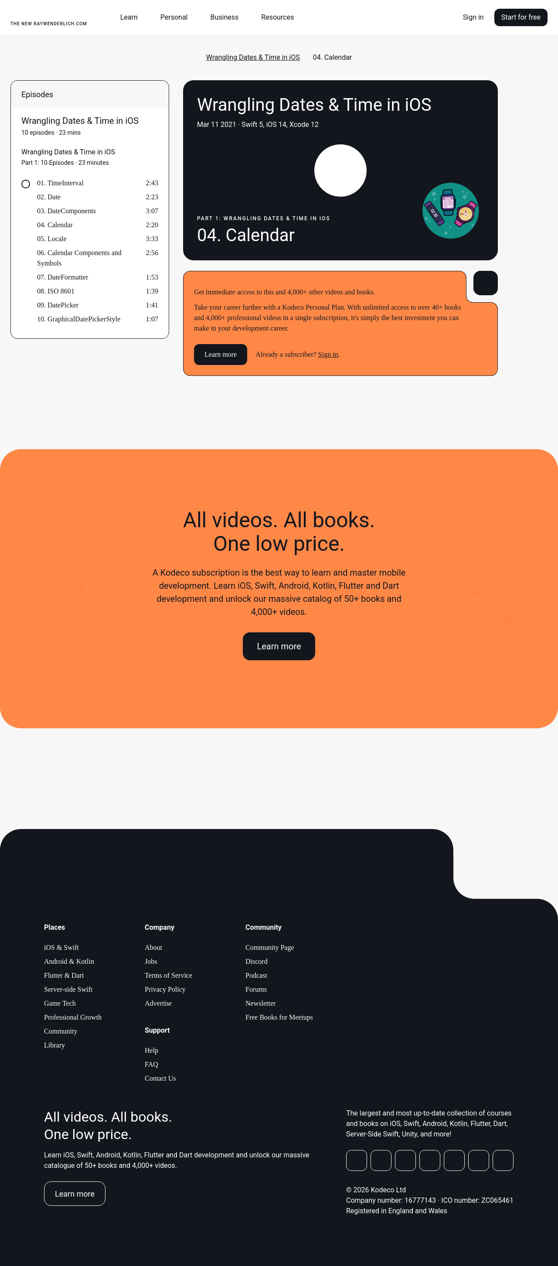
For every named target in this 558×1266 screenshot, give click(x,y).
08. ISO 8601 (56, 291)
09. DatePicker (57, 305)
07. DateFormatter (62, 277)
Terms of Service (168, 975)
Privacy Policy (165, 989)
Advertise (158, 1003)
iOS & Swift (61, 947)
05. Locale (52, 238)
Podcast (256, 975)
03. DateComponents (66, 211)
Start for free (521, 17)
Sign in (473, 17)
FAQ (151, 1064)
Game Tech (60, 1003)
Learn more (220, 354)
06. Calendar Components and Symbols (79, 258)
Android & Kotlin (69, 961)
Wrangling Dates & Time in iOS (253, 57)
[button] (132, 17)
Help (151, 1050)
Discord (256, 961)
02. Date (49, 197)
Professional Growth (73, 1017)
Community (60, 1031)
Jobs (151, 961)
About (153, 947)
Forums (256, 989)
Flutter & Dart (64, 975)
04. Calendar (55, 225)
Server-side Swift (68, 989)
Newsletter (260, 1003)
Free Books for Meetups (279, 1017)
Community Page (269, 947)
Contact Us (160, 1078)
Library (54, 1045)
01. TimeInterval (60, 183)
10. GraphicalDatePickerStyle (78, 319)
